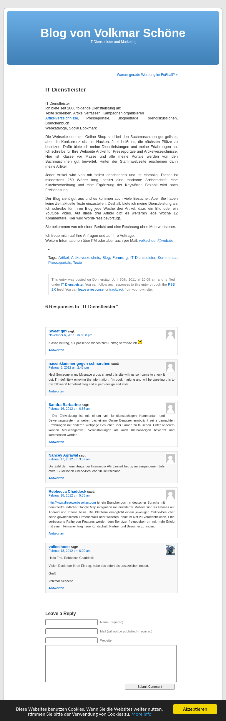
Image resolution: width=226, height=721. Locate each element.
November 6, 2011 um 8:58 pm (70, 335)
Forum (117, 258)
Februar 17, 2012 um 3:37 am (70, 459)
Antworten (56, 350)
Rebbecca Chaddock (67, 491)
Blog (106, 258)
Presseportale (59, 263)
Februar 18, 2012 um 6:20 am (70, 550)
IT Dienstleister (142, 258)
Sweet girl (58, 331)
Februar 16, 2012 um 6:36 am (70, 408)
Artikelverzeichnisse (61, 118)
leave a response (91, 289)
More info (142, 714)
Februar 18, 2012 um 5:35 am (70, 495)
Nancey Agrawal (63, 455)
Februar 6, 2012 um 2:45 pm (69, 367)
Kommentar (167, 258)
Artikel (64, 258)
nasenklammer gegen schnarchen (79, 363)
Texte (77, 263)
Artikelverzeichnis (85, 258)
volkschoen (59, 547)
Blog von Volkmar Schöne (113, 32)
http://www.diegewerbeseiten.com (72, 502)
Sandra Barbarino (65, 404)
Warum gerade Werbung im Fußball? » (147, 75)
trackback (116, 289)
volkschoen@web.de (156, 241)
